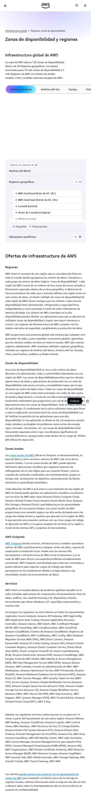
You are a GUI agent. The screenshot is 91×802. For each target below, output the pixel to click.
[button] (18, 366)
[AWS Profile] (85, 6)
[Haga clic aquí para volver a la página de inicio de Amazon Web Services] (45, 5)
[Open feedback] (87, 401)
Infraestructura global (16, 30)
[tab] (21, 89)
